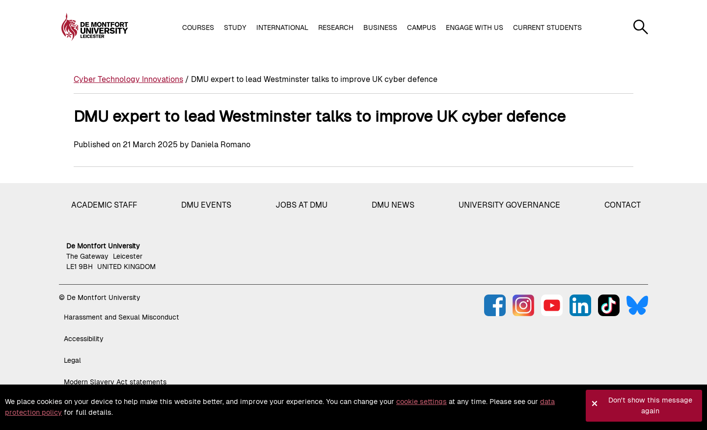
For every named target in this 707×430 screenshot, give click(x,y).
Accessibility (84, 339)
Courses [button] (198, 27)
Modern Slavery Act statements (115, 382)
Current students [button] (547, 27)
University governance (509, 205)
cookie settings (421, 401)
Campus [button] (421, 27)
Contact (622, 205)
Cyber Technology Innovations (128, 79)
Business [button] (380, 27)
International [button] (282, 27)
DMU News (393, 205)
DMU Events (206, 205)
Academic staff (104, 205)
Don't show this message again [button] (650, 405)
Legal (72, 360)
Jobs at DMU (301, 205)
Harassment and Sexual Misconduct (121, 317)
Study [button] (235, 27)
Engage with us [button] (474, 27)
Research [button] (336, 27)
